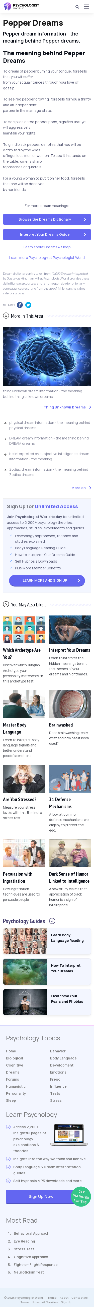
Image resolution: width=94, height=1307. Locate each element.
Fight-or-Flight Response (36, 1264)
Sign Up (45, 580)
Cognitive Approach (31, 1256)
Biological (14, 1058)
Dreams (12, 1072)
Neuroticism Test (29, 1272)
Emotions (58, 1072)
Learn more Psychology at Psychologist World (47, 257)
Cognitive (14, 1065)
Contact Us (79, 1297)
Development (61, 1065)
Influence (58, 1086)
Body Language (63, 1058)
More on (78, 487)
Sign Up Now (58, 1197)
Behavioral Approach (31, 1233)
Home (11, 1051)
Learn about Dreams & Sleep (47, 247)
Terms (25, 1302)
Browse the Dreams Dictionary (45, 219)
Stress (56, 1100)
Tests (55, 1093)
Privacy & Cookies (45, 1302)
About (64, 1297)
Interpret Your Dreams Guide (45, 234)
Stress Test (24, 1249)
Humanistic (16, 1086)
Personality (16, 1093)
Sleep (11, 1100)
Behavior (58, 1051)
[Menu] (86, 6)
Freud (55, 1079)
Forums (12, 1079)
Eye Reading (24, 1241)
